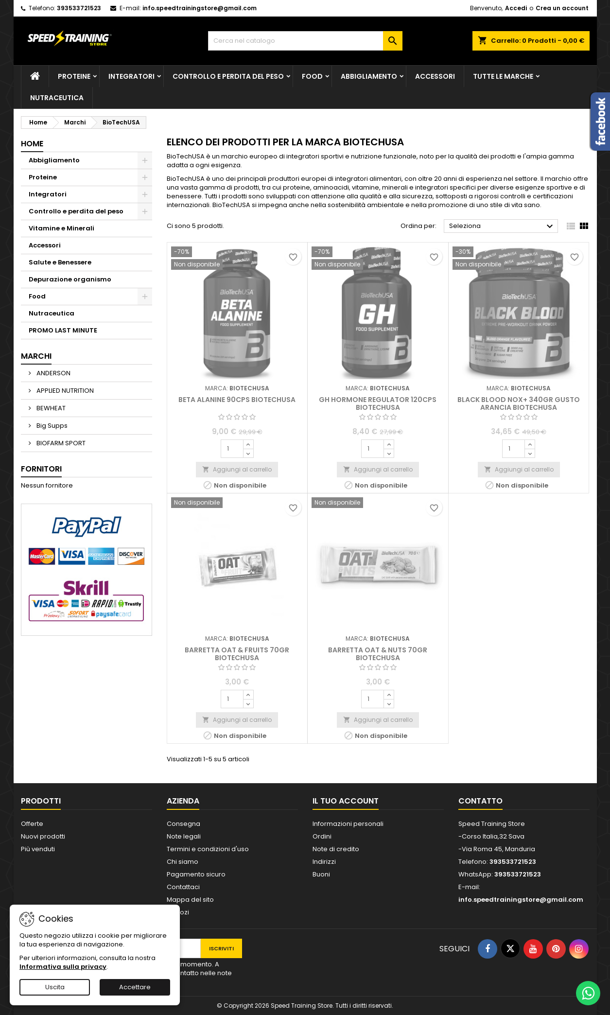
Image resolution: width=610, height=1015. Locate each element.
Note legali (184, 836)
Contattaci (183, 887)
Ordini (322, 836)
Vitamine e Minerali (61, 228)
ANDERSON (52, 373)
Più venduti (38, 849)
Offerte (32, 823)
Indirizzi (324, 861)
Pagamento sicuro (196, 874)
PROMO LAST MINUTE (63, 330)
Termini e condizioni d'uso (208, 849)
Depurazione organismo (70, 279)
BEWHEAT (50, 408)
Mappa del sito (190, 899)
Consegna (183, 823)
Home (32, 143)
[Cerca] (305, 41)
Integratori (131, 76)
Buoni (321, 874)
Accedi (516, 8)
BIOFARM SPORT (60, 443)
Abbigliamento (369, 76)
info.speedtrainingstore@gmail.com (199, 8)
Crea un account (562, 8)
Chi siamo (182, 861)
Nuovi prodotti (43, 836)
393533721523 (79, 8)
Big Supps (51, 425)
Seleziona (502, 226)
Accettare (135, 987)
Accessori (435, 76)
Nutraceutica (57, 98)
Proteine (74, 76)
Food (312, 76)
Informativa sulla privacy (62, 966)
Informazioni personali (348, 823)
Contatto (480, 800)
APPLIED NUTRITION (64, 390)
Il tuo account (346, 800)
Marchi (36, 356)
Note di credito (336, 849)
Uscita (55, 987)
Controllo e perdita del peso (228, 76)
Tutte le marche (503, 76)
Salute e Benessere (60, 262)
